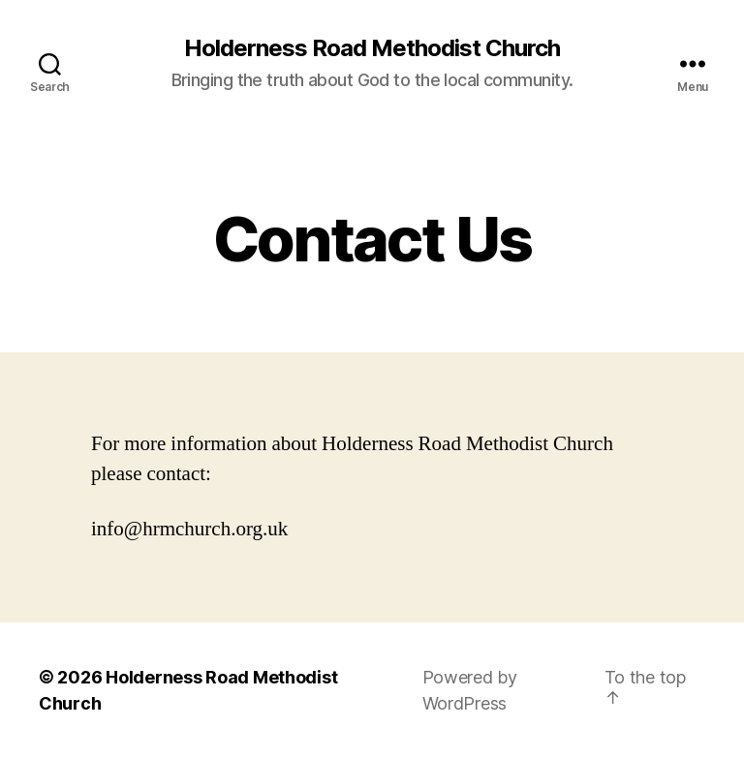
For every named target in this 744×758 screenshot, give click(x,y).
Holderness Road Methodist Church (372, 48)
